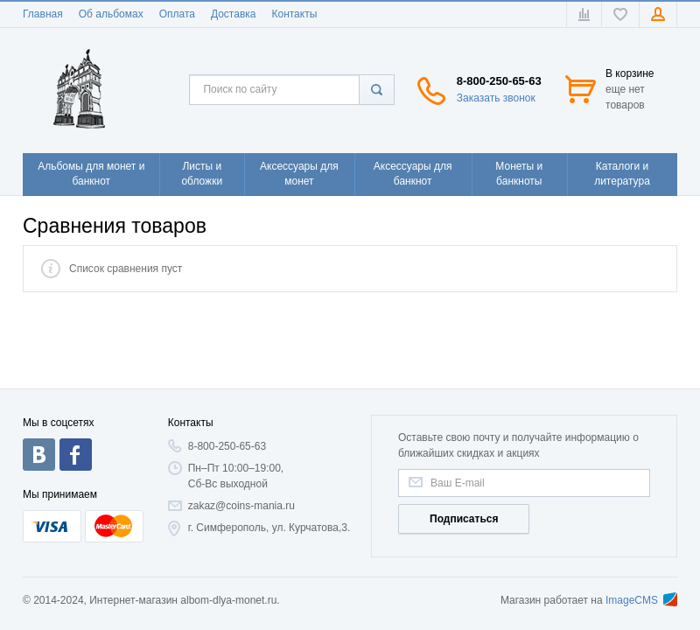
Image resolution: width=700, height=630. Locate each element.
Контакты (294, 14)
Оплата (177, 14)
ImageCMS (641, 600)
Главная (43, 14)
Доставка (233, 14)
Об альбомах (111, 14)
